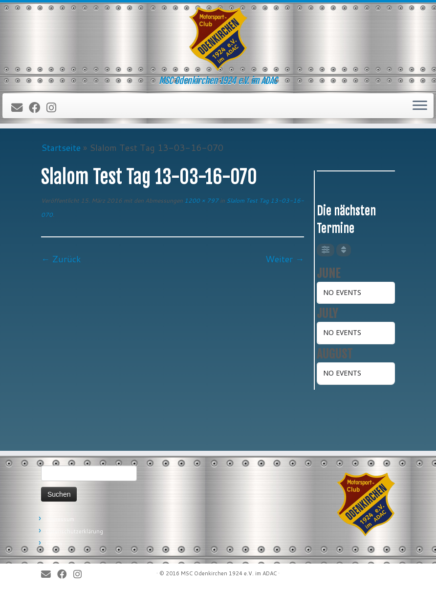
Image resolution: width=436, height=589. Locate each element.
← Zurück (61, 258)
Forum (54, 543)
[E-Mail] (20, 108)
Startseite (61, 147)
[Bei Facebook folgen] (37, 108)
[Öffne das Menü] (420, 106)
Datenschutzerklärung (74, 531)
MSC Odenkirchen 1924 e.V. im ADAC (229, 573)
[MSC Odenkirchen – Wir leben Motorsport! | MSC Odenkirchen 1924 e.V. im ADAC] (218, 39)
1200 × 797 (200, 200)
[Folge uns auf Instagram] (54, 108)
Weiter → (284, 258)
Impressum (60, 519)
